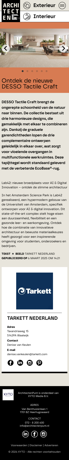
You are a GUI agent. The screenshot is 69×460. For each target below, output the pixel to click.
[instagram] (29, 365)
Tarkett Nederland (32, 318)
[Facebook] (34, 434)
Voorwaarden (19, 445)
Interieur (44, 16)
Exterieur (44, 5)
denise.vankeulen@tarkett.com (27, 354)
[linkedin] (20, 365)
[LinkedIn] (25, 434)
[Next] (63, 48)
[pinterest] (39, 365)
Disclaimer (35, 445)
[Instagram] (43, 434)
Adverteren (51, 445)
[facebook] (10, 365)
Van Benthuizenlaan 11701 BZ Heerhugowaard (34, 411)
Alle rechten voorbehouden (44, 452)
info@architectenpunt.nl (34, 426)
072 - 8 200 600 (34, 422)
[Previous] (6, 48)
